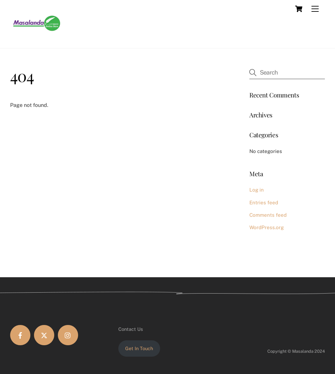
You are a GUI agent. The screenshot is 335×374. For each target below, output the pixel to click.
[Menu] (315, 8)
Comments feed (268, 215)
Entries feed (263, 202)
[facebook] (20, 335)
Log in (256, 190)
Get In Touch (139, 348)
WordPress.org (266, 227)
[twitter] (44, 335)
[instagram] (68, 335)
